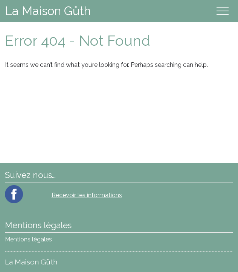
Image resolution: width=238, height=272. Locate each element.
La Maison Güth (48, 11)
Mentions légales (28, 239)
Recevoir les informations (87, 195)
